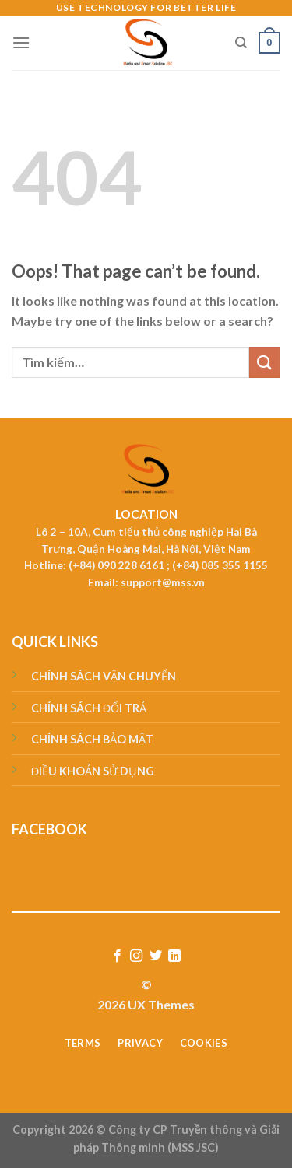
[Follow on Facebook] (117, 956)
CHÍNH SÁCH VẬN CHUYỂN (103, 676)
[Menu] (21, 42)
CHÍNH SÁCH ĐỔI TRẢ (88, 708)
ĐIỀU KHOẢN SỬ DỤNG (92, 771)
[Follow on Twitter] (156, 956)
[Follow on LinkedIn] (174, 956)
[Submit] (264, 362)
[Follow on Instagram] (136, 956)
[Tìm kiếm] (241, 43)
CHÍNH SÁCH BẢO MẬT (92, 739)
